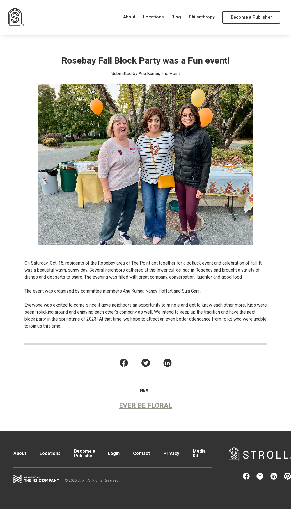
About (129, 17)
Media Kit (199, 453)
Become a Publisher (251, 17)
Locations (153, 17)
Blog (176, 17)
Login (114, 453)
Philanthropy (202, 17)
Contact (141, 453)
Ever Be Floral (145, 405)
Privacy (171, 453)
